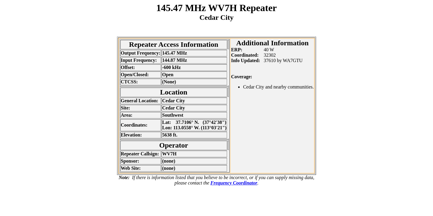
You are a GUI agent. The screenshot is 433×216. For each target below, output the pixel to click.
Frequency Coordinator (233, 182)
